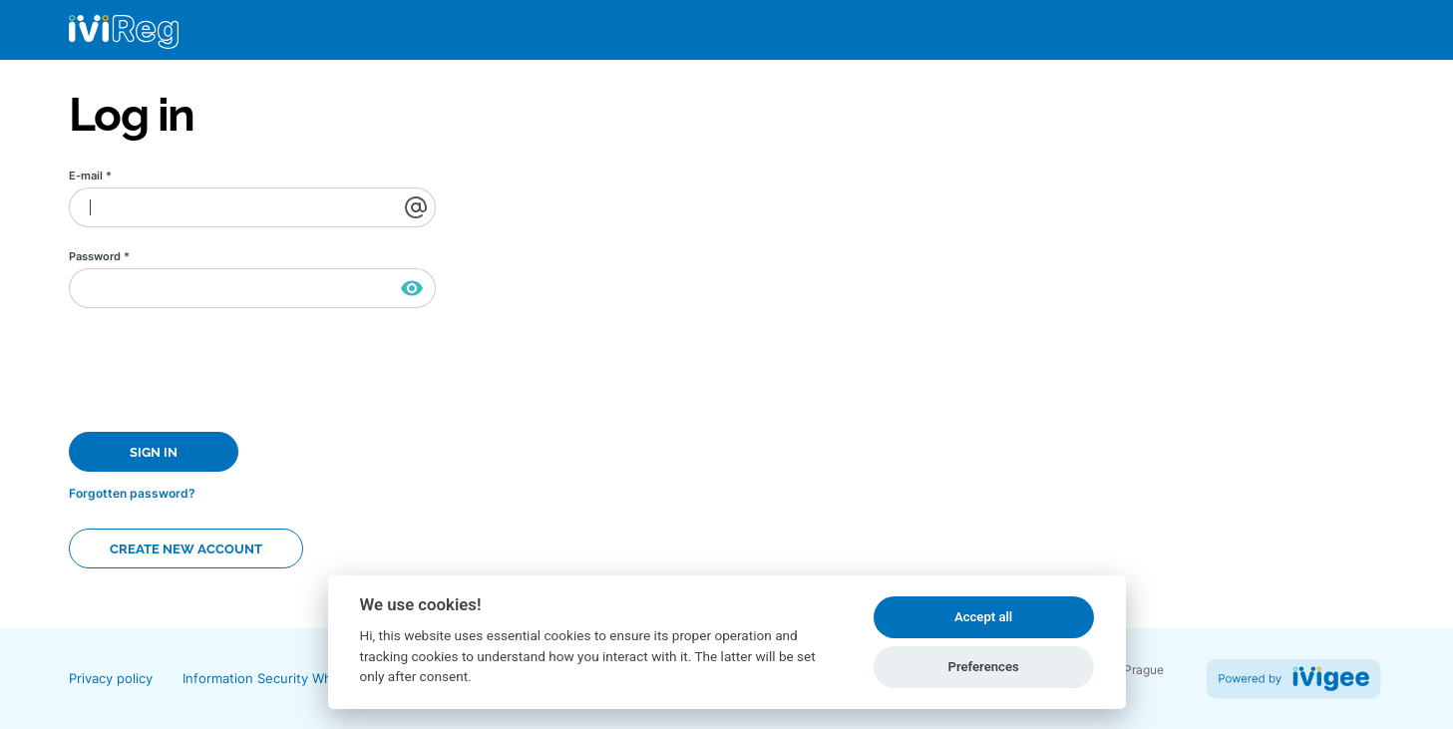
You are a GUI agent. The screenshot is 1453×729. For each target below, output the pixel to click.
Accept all (983, 616)
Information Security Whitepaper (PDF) (302, 678)
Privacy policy (111, 678)
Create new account (186, 549)
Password (99, 256)
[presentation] (220, 367)
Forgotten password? (132, 493)
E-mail (90, 176)
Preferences (982, 666)
